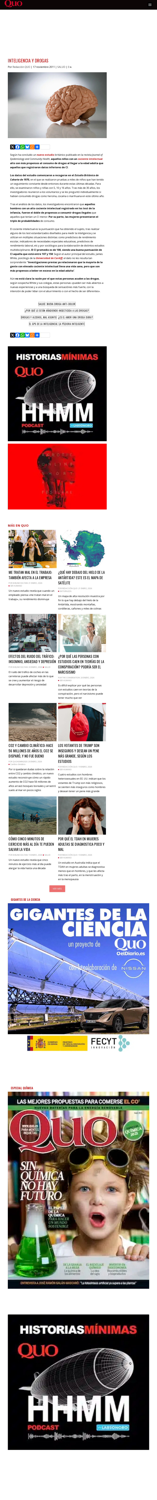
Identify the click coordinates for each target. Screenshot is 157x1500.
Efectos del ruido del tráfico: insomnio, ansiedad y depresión (32, 659)
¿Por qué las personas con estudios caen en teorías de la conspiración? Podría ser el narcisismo (81, 664)
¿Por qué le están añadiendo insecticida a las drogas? (57, 310)
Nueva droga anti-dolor (61, 304)
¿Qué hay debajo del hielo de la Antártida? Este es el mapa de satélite (81, 577)
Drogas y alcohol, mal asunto (39, 317)
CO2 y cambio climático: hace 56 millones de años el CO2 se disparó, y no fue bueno (31, 751)
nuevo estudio (45, 154)
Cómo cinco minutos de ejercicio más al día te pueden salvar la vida (31, 844)
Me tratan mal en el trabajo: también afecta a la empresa (30, 575)
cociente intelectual (90, 159)
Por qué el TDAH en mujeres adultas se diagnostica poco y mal (81, 844)
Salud (41, 304)
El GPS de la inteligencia (43, 324)
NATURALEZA (65, 591)
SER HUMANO (16, 586)
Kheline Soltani (20, 583)
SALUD (61, 67)
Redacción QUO (21, 67)
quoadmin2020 (20, 761)
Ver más (57, 888)
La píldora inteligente (72, 324)
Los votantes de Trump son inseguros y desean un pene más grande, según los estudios (79, 753)
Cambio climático (17, 764)
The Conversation (71, 677)
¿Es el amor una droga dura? (75, 317)
